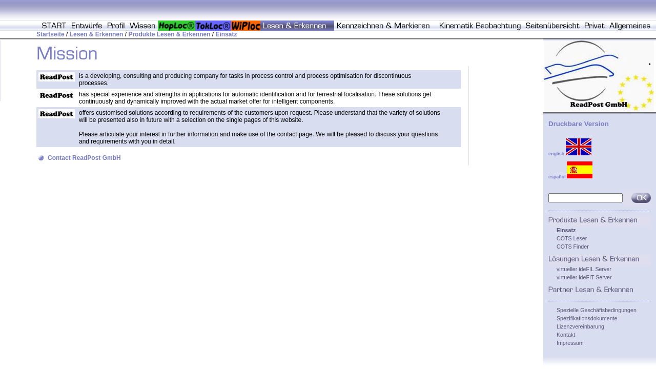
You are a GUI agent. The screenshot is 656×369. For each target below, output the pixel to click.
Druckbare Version (578, 124)
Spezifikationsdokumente (587, 318)
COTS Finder (573, 246)
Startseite (50, 34)
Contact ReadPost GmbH (84, 157)
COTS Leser (572, 238)
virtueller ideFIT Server (584, 277)
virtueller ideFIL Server (584, 269)
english (569, 153)
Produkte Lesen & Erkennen (169, 34)
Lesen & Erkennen (97, 34)
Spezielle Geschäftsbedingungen (597, 310)
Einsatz (226, 34)
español (570, 176)
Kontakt (566, 335)
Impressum (570, 343)
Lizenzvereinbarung (580, 326)
